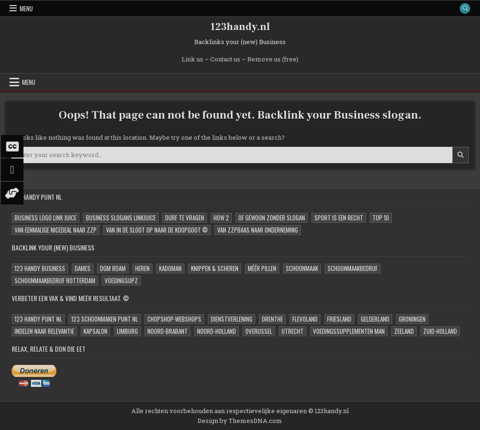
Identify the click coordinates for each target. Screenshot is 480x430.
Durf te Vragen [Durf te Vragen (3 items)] (184, 217)
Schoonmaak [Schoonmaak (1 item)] (302, 268)
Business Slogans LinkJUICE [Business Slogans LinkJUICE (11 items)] (121, 217)
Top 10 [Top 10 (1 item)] (381, 217)
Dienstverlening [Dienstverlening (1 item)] (231, 319)
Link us (192, 59)
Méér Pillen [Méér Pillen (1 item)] (262, 268)
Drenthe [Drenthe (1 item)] (272, 319)
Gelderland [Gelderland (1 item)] (375, 319)
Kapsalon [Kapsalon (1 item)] (95, 331)
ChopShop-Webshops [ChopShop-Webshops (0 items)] (174, 319)
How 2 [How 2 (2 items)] (221, 217)
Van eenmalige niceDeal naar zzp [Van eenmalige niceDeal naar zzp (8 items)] (56, 229)
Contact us (225, 59)
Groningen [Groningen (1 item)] (412, 319)
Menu (26, 8)
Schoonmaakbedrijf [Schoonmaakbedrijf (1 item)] (353, 268)
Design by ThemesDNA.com (240, 420)
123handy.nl (240, 26)
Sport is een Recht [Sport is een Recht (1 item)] (338, 217)
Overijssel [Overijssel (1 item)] (258, 331)
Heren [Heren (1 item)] (142, 268)
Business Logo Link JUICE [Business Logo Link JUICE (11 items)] (45, 217)
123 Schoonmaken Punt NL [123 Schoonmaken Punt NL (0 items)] (104, 319)
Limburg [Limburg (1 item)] (127, 331)
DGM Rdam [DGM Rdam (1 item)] (113, 268)
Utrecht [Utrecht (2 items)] (293, 331)
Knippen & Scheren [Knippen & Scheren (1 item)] (214, 268)
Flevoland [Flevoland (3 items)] (305, 319)
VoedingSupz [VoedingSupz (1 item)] (121, 280)
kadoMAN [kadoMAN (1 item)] (170, 268)
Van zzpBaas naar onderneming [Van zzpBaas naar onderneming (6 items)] (257, 229)
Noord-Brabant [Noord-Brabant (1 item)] (167, 331)
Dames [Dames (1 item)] (83, 268)
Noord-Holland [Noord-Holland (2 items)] (216, 331)
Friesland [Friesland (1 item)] (339, 319)
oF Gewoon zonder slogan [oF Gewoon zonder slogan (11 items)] (271, 217)
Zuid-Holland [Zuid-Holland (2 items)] (440, 331)
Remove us (264, 59)
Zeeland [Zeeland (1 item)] (404, 331)
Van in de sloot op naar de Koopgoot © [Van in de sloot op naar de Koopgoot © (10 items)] (157, 229)
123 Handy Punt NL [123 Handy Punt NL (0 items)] (38, 319)
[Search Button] (465, 8)
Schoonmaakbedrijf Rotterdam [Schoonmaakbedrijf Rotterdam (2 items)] (55, 280)
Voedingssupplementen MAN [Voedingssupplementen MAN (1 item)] (349, 331)
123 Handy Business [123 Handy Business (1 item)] (40, 268)
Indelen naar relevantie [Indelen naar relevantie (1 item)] (44, 331)
